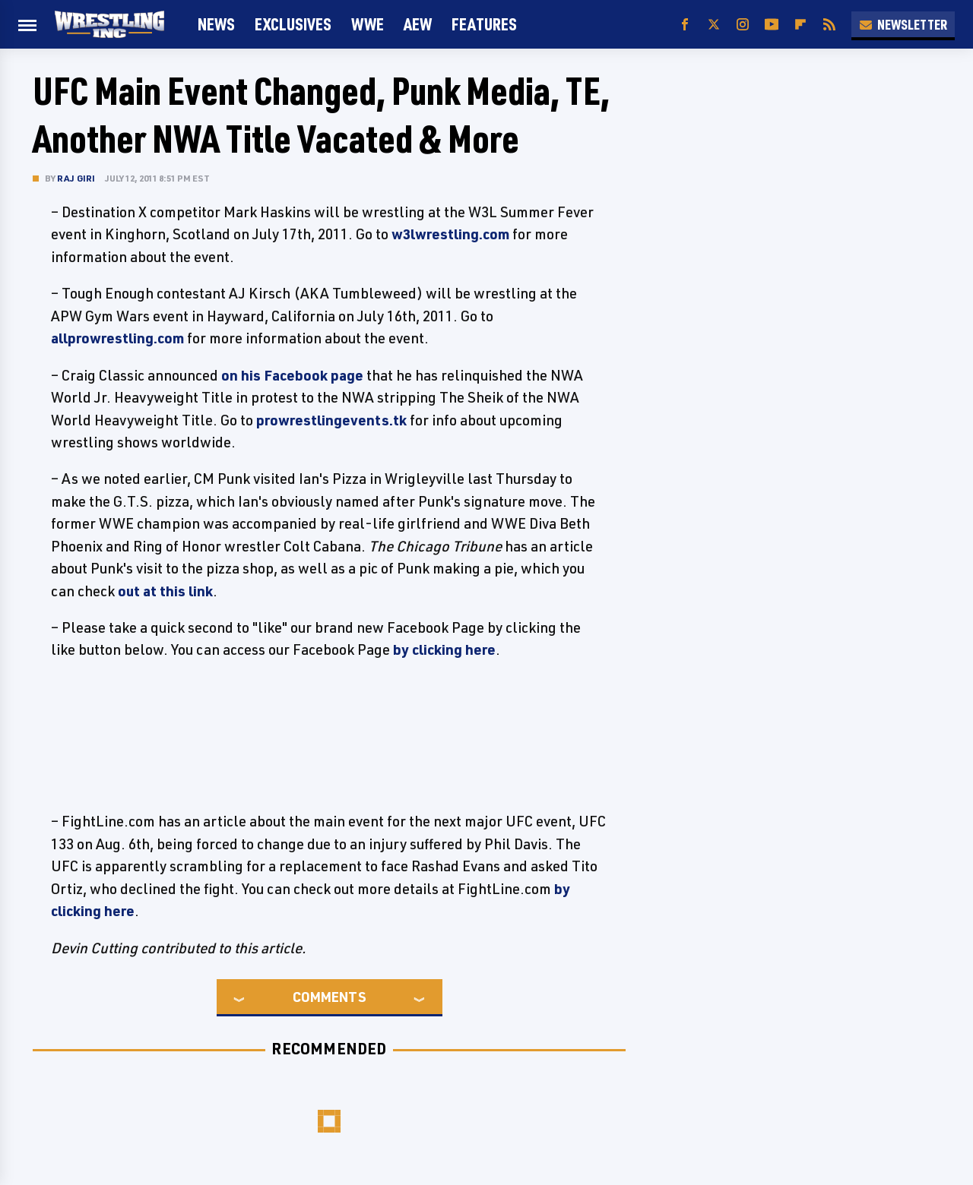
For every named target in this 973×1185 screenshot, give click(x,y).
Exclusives (293, 24)
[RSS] (829, 24)
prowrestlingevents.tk (331, 420)
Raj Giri (76, 178)
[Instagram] (743, 24)
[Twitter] (714, 24)
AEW (418, 24)
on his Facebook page (292, 375)
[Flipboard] (800, 24)
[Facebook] (685, 24)
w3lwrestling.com (450, 234)
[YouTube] (771, 24)
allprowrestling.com (117, 338)
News (216, 24)
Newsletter (903, 24)
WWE (367, 24)
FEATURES (484, 24)
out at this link (165, 591)
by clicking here (444, 649)
